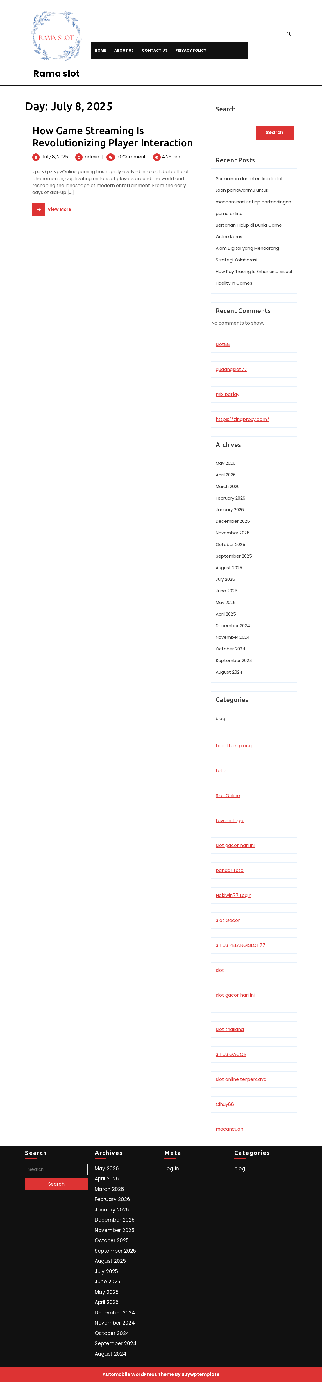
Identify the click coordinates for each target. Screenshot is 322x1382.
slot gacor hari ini (235, 845)
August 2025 (229, 568)
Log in (171, 1168)
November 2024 (233, 637)
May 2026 (225, 463)
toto (221, 770)
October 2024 (230, 649)
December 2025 (233, 521)
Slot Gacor (228, 920)
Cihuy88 (225, 1104)
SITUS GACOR (231, 1054)
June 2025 (226, 591)
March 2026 (228, 486)
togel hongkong (234, 745)
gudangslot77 (231, 369)
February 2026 (230, 498)
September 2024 (234, 660)
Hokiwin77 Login (233, 895)
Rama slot (56, 74)
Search (226, 109)
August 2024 (229, 672)
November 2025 (233, 533)
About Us (124, 50)
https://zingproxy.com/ (242, 419)
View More (51, 209)
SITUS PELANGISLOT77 (240, 945)
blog (220, 718)
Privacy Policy (191, 50)
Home (100, 50)
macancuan (229, 1129)
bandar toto (230, 870)
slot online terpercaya (241, 1079)
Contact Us (154, 50)
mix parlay (227, 394)
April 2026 (226, 475)
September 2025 (234, 556)
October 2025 (230, 544)
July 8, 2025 (55, 156)
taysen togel (230, 820)
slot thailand (230, 1029)
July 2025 (225, 579)
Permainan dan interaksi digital (249, 179)
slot (220, 970)
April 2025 (226, 614)
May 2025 (226, 602)
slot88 (223, 344)
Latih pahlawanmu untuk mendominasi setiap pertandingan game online (253, 201)
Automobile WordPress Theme (138, 1374)
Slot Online (228, 795)
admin (92, 156)
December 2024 (233, 626)
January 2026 (230, 510)
